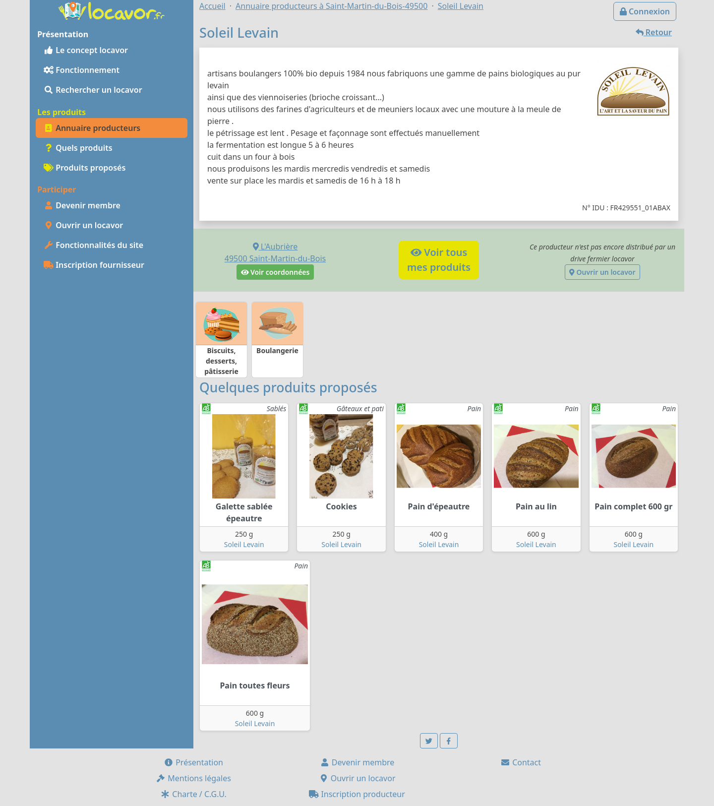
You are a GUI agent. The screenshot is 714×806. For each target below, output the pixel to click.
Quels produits (78, 147)
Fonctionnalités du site (93, 245)
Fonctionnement (81, 69)
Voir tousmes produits (439, 260)
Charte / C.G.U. (193, 794)
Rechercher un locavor (93, 89)
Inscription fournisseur (94, 264)
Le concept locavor (86, 50)
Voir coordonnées (275, 272)
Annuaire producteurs (92, 128)
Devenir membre (82, 205)
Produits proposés (84, 167)
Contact (520, 762)
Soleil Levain (244, 544)
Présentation (193, 762)
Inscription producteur (357, 794)
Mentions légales (193, 778)
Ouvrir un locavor (83, 225)
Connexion (645, 11)
